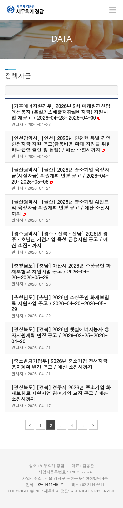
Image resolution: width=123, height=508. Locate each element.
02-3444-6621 (50, 484)
